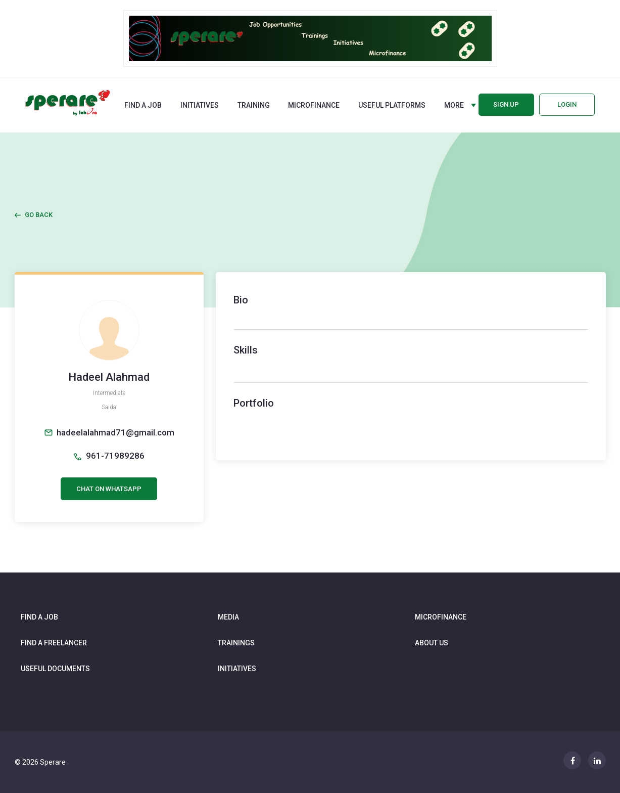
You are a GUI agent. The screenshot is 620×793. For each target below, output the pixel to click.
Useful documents (55, 669)
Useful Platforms (391, 105)
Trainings (236, 643)
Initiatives (199, 105)
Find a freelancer (54, 643)
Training (253, 105)
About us (431, 643)
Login (567, 104)
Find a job (143, 105)
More (454, 105)
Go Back (39, 214)
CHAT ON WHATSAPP (108, 489)
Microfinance (314, 105)
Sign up (506, 104)
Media (228, 617)
